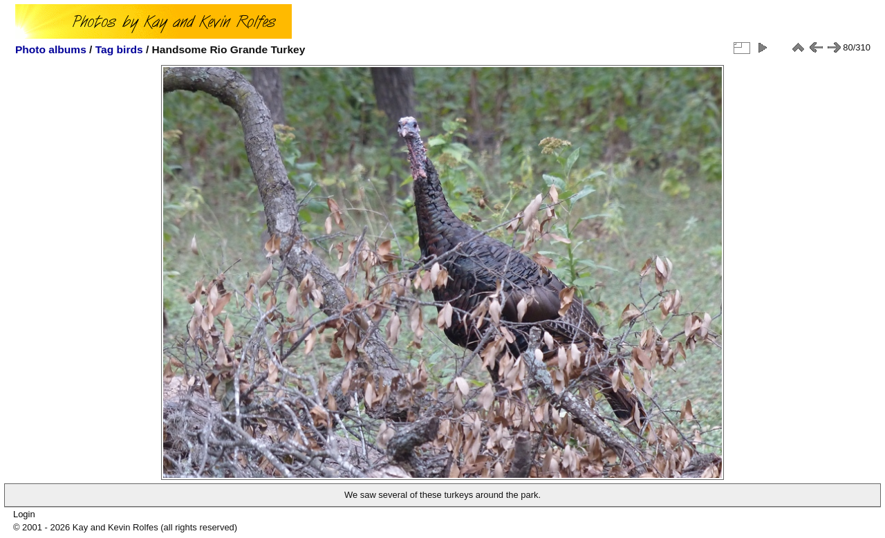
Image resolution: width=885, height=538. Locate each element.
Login (24, 514)
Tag (104, 49)
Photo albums (50, 49)
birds (130, 49)
